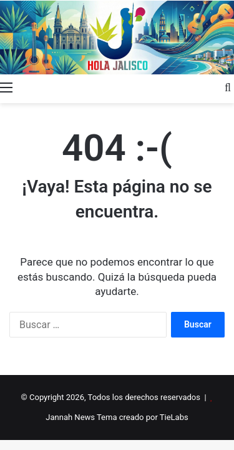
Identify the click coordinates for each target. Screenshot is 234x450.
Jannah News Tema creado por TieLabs (117, 417)
